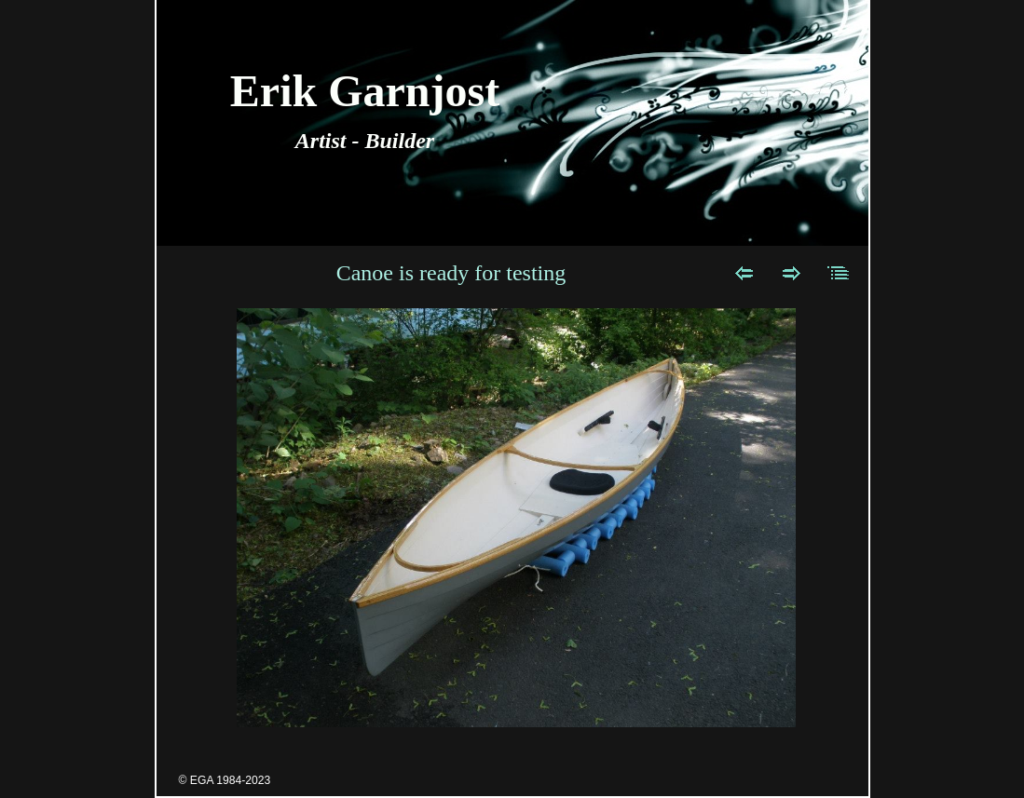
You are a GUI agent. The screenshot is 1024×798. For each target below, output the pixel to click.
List (839, 273)
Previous (744, 273)
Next (791, 273)
